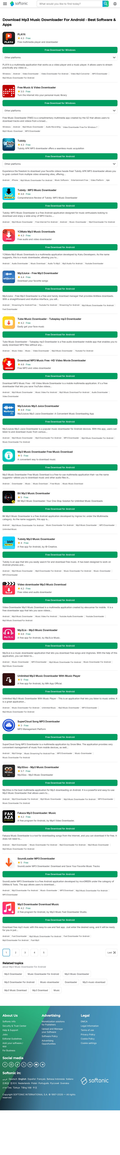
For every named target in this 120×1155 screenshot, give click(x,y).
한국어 (13, 1083)
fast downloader (10, 309)
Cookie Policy (88, 1038)
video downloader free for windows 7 (80, 127)
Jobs (5, 1034)
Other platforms (60, 57)
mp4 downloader (19, 845)
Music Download (38, 263)
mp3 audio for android (72, 263)
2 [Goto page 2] (15, 952)
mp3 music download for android (74, 392)
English (22, 1079)
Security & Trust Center (14, 1025)
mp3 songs (17, 753)
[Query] (69, 4)
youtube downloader (94, 263)
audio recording (53, 127)
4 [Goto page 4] (34, 952)
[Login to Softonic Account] (115, 4)
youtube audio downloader (71, 616)
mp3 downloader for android (102, 222)
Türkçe (16, 1087)
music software (62, 180)
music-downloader (77, 222)
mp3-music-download (12, 131)
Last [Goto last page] (112, 952)
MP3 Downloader (100, 74)
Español (32, 1079)
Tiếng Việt (26, 1087)
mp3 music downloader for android (18, 78)
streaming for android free (24, 305)
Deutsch (13, 1079)
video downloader (30, 74)
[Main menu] (5, 4)
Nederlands (24, 1083)
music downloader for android (16, 442)
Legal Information (90, 1025)
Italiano (69, 1079)
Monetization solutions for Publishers (53, 1023)
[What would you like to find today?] (105, 4)
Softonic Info (8, 1021)
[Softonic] (19, 4)
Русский (54, 1083)
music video (17, 351)
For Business (8, 1050)
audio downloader (20, 263)
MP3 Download (66, 890)
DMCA (84, 1021)
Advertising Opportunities (49, 1042)
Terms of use (87, 1030)
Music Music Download (72, 483)
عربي (5, 1079)
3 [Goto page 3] (25, 952)
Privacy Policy (88, 1034)
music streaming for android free (39, 753)
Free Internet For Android (46, 222)
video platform (97, 180)
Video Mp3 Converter (80, 74)
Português (43, 1083)
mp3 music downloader (32, 127)
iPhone (15, 180)
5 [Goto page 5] (43, 952)
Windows (6, 74)
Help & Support (10, 1030)
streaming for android (69, 305)
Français (41, 1079)
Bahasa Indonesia (56, 1079)
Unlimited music (9, 529)
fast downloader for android (76, 936)
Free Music (55, 483)
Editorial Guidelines (12, 1038)
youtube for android (48, 305)
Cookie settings (89, 1043)
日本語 (5, 1083)
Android (16, 74)
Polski (34, 1083)
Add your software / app (12, 1045)
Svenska (64, 1083)
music (27, 351)
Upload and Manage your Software (52, 1030)
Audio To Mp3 (54, 263)
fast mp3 (35, 940)
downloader (17, 483)
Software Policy (50, 1036)
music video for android (46, 392)
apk (108, 180)
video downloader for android (54, 74)
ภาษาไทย (7, 1087)
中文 (35, 1087)
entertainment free (79, 180)
